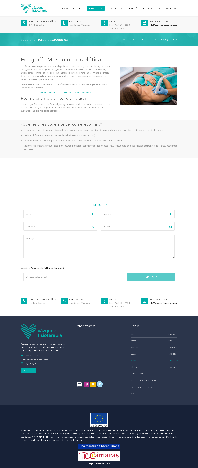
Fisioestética (115, 8)
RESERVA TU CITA (151, 8)
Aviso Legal (36, 267)
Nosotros (77, 8)
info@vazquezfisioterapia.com (164, 24)
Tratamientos (95, 8)
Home (124, 40)
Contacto (170, 8)
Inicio (65, 8)
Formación (133, 8)
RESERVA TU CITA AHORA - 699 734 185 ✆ (66, 92)
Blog (133, 394)
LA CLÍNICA (28, 370)
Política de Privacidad (54, 267)
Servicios (135, 40)
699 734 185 (76, 21)
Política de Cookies (141, 387)
